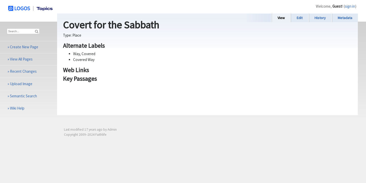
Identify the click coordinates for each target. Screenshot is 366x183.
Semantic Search (23, 96)
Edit (300, 18)
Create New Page (24, 46)
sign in (350, 6)
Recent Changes (23, 71)
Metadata (345, 18)
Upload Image (21, 83)
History (320, 18)
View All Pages (21, 59)
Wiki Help (17, 108)
